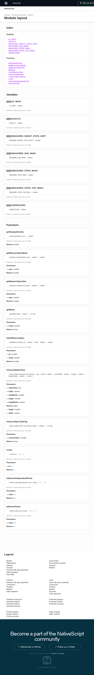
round (11, 79)
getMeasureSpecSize (17, 68)
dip (44, 483)
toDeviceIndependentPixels (19, 81)
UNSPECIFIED (14, 53)
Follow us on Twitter (66, 647)
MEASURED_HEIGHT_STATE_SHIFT (23, 44)
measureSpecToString (17, 77)
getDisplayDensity (15, 63)
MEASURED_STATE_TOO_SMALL (22, 51)
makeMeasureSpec (16, 72)
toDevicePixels (14, 83)
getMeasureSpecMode (17, 65)
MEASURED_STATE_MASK (19, 48)
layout (30, 15)
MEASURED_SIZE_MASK (19, 46)
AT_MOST (12, 39)
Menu (87, 9)
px (19, 454)
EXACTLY (12, 42)
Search (79, 9)
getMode (12, 70)
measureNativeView (16, 74)
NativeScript (9, 9)
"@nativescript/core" (19, 15)
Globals (7, 15)
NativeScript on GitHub (31, 647)
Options (83, 9)
